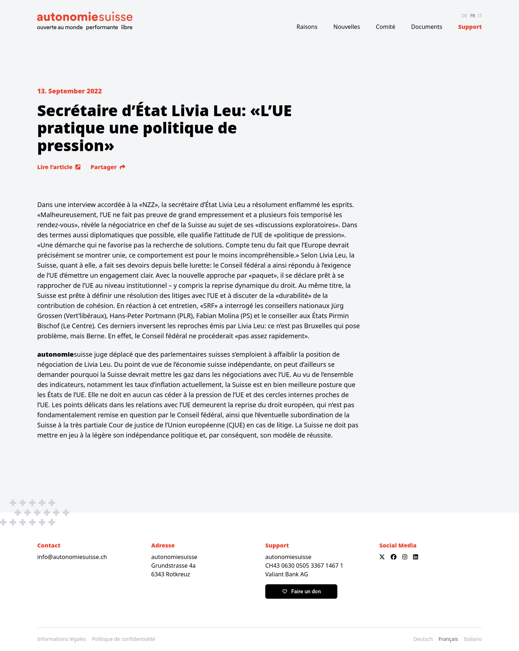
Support (470, 27)
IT (480, 16)
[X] (382, 557)
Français (448, 638)
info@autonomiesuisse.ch (72, 557)
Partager (107, 167)
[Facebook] (393, 557)
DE (464, 16)
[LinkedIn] (415, 557)
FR (472, 16)
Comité (385, 27)
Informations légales (61, 638)
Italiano (473, 638)
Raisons (307, 27)
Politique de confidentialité (123, 638)
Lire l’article (58, 167)
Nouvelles (346, 27)
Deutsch (423, 638)
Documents (426, 27)
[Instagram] (404, 557)
